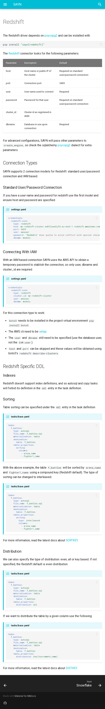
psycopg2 (50, 35)
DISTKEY (71, 668)
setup (43, 331)
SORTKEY (72, 540)
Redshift (14, 53)
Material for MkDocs (25, 696)
